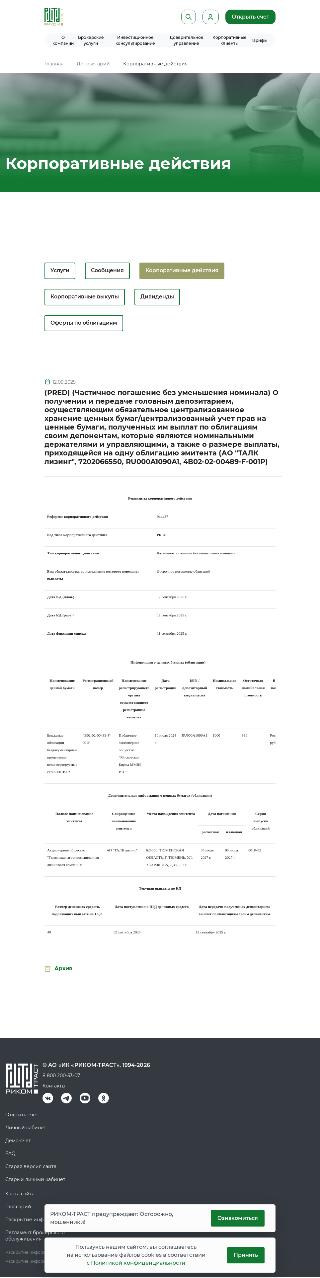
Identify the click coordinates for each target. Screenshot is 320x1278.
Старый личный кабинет (35, 1180)
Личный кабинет (25, 1129)
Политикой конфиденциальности (138, 1263)
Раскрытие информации (35, 1221)
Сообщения (107, 271)
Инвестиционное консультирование (135, 40)
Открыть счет (250, 17)
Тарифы (259, 40)
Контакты (53, 1087)
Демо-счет (18, 1142)
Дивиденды (158, 297)
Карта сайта (20, 1195)
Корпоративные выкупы (85, 297)
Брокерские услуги (91, 40)
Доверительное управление (186, 40)
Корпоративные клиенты (229, 40)
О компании (63, 40)
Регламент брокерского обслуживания (35, 1237)
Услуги (59, 271)
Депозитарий (93, 64)
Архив (63, 969)
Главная (53, 64)
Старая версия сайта (30, 1167)
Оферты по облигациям (84, 324)
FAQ (10, 1155)
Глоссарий (18, 1208)
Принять (246, 1255)
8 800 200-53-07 (61, 1076)
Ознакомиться (237, 1218)
